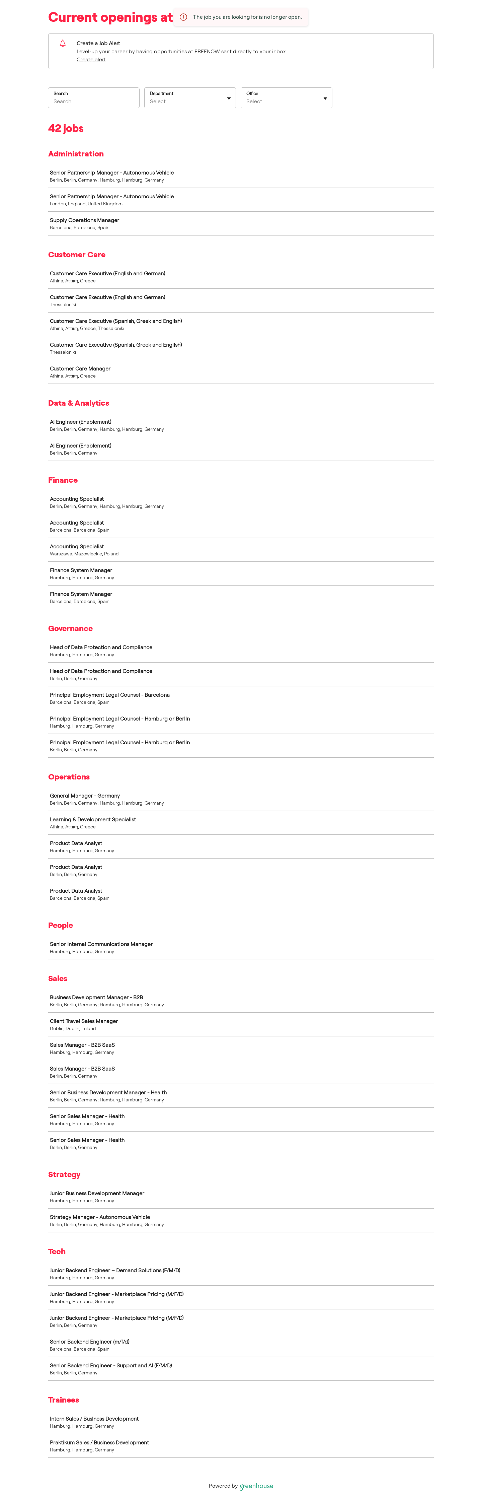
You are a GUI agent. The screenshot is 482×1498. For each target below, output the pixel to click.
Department (161, 93)
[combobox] (150, 101)
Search (61, 93)
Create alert (91, 59)
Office (252, 93)
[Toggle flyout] (229, 98)
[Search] (93, 102)
